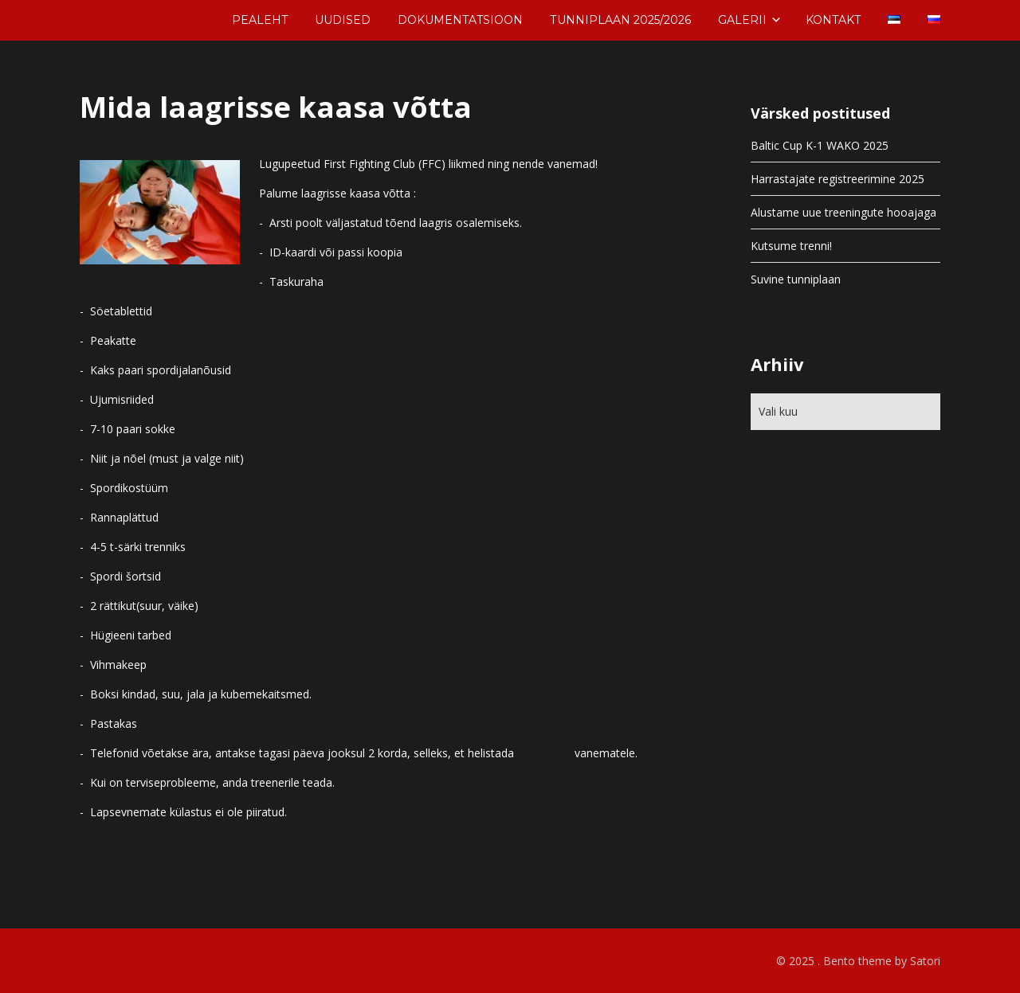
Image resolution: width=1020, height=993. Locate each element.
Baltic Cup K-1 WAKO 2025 (820, 145)
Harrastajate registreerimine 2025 (837, 178)
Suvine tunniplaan (796, 279)
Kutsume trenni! (791, 245)
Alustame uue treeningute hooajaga (843, 212)
